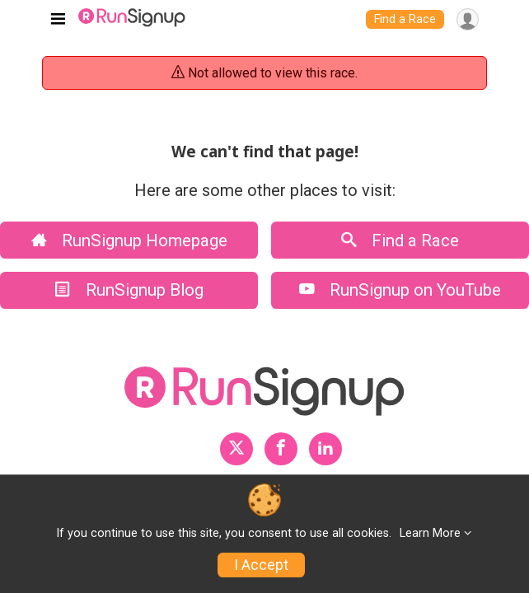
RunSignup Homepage (129, 240)
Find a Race (405, 19)
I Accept (261, 565)
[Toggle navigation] (58, 20)
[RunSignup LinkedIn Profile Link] (325, 448)
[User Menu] (467, 19)
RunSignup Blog (129, 290)
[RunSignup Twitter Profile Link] (236, 448)
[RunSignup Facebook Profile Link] (280, 448)
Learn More (430, 533)
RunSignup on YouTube (400, 290)
